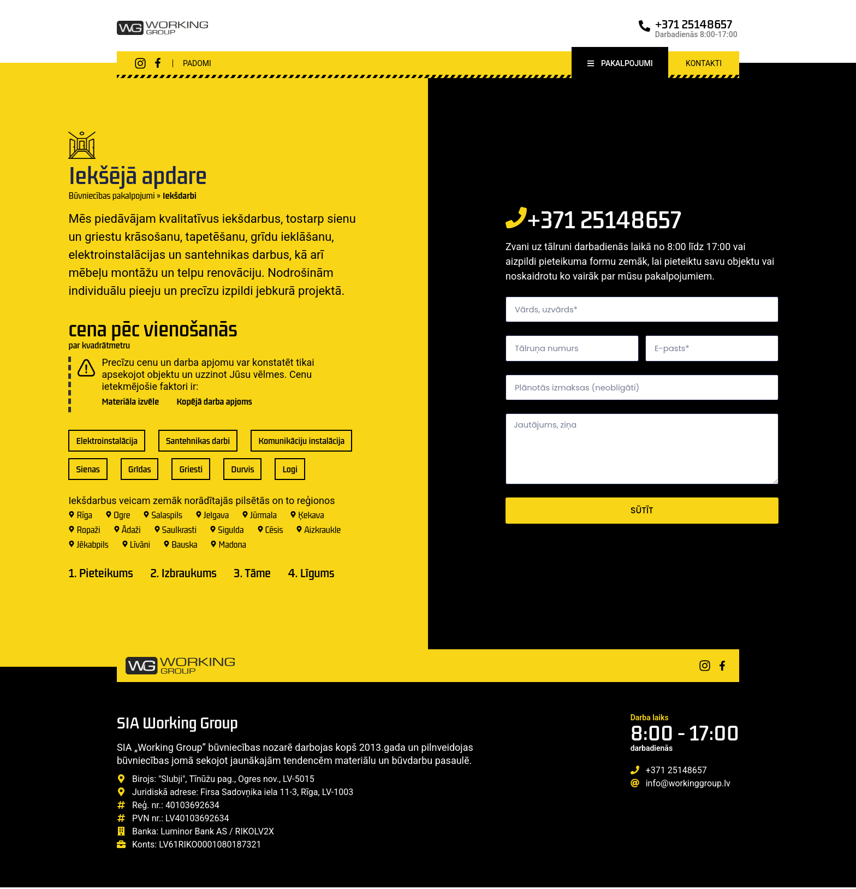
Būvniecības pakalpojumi (111, 196)
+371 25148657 (694, 24)
